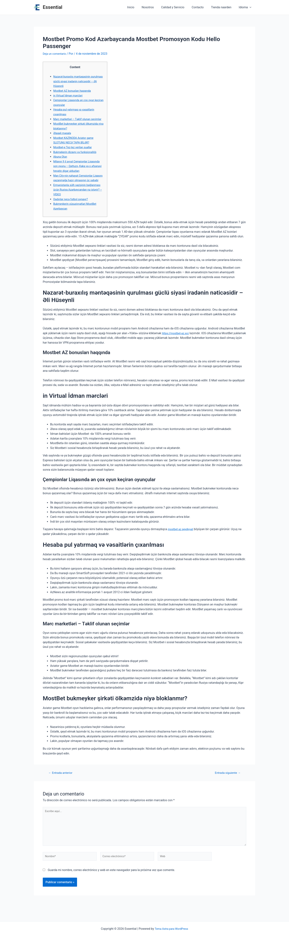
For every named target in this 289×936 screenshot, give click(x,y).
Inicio (138, 7)
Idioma (245, 7)
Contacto (201, 7)
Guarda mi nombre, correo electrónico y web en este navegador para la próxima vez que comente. (111, 884)
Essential (52, 7)
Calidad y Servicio (177, 7)
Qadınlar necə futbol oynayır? (72, 208)
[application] (250, 7)
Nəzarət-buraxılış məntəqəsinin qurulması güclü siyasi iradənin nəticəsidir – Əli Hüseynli (73, 81)
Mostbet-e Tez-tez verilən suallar (74, 152)
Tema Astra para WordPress (171, 928)
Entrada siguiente (226, 782)
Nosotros (154, 7)
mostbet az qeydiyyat (182, 538)
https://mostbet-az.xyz (176, 342)
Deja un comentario (55, 53)
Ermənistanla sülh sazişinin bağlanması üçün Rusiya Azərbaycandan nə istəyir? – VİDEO (76, 199)
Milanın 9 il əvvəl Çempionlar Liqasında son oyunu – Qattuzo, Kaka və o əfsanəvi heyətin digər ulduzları (78, 170)
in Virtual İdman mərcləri (69, 95)
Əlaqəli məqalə (63, 138)
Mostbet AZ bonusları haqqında (73, 90)
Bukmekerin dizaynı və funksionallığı (77, 156)
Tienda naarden (223, 7)
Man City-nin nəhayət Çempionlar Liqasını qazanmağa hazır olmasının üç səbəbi (76, 184)
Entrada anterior (62, 782)
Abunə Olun (60, 161)
